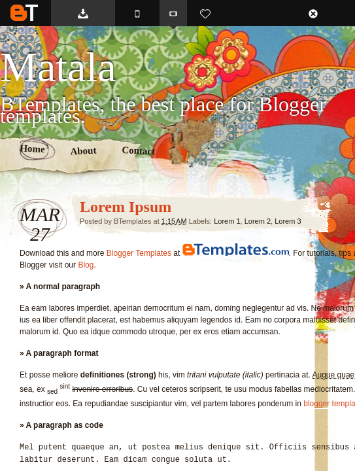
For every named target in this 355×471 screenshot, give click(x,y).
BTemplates (24, 13)
